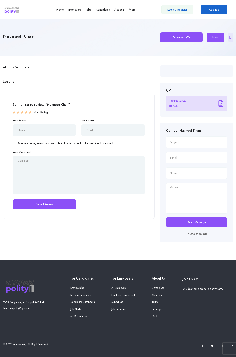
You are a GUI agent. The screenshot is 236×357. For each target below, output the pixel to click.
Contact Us (158, 288)
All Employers (118, 288)
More (134, 10)
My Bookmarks (78, 316)
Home (60, 10)
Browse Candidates (81, 295)
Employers (74, 10)
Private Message (196, 234)
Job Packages (118, 309)
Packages (157, 309)
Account (119, 10)
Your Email (87, 120)
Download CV (181, 37)
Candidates (103, 10)
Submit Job (117, 302)
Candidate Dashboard (82, 302)
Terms (155, 302)
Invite (215, 37)
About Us (157, 295)
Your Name (20, 120)
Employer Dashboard (123, 295)
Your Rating (41, 112)
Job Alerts (75, 309)
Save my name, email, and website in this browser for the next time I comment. (66, 143)
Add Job (214, 10)
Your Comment (22, 152)
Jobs (88, 10)
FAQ (154, 316)
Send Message (196, 222)
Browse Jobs (77, 288)
